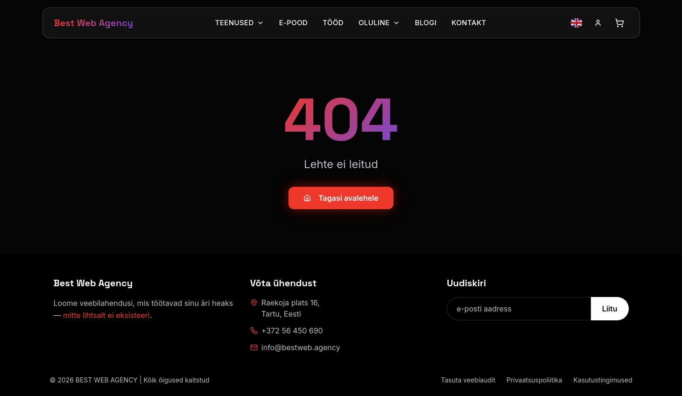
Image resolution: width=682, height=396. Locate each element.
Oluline (379, 22)
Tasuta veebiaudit (468, 380)
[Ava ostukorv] (619, 22)
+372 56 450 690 (286, 330)
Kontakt (468, 22)
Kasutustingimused (602, 380)
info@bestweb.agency (295, 347)
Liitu (610, 308)
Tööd (333, 22)
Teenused (239, 22)
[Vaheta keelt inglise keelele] (576, 22)
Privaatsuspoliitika (534, 380)
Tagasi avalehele (341, 198)
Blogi (426, 22)
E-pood (293, 22)
